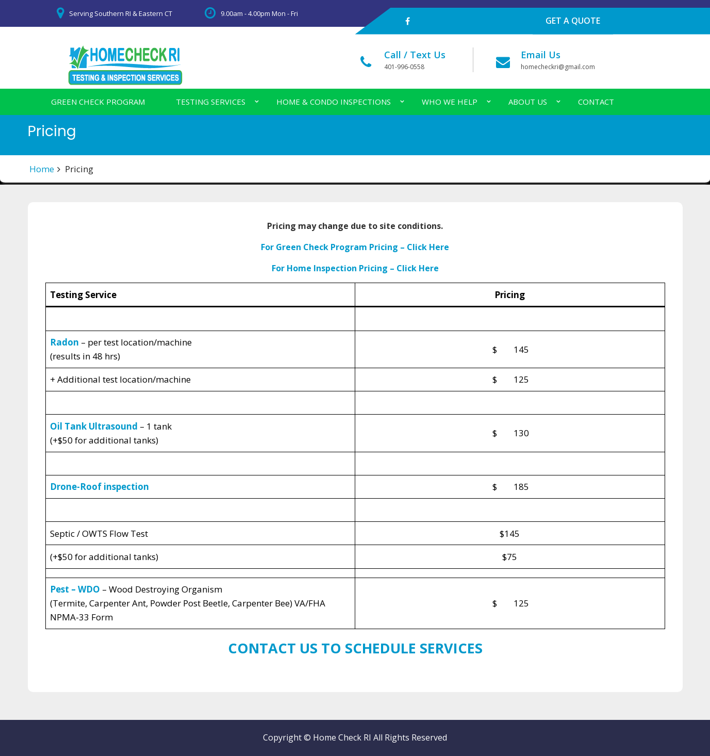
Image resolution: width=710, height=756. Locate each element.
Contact (596, 101)
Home (41, 169)
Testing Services (210, 101)
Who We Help (449, 101)
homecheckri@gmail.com (558, 66)
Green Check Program (98, 101)
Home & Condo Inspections (333, 101)
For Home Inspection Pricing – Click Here (355, 268)
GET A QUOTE (573, 20)
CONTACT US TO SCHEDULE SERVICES (355, 648)
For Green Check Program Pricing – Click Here (355, 247)
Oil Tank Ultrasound (94, 426)
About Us (527, 101)
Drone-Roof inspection (99, 486)
